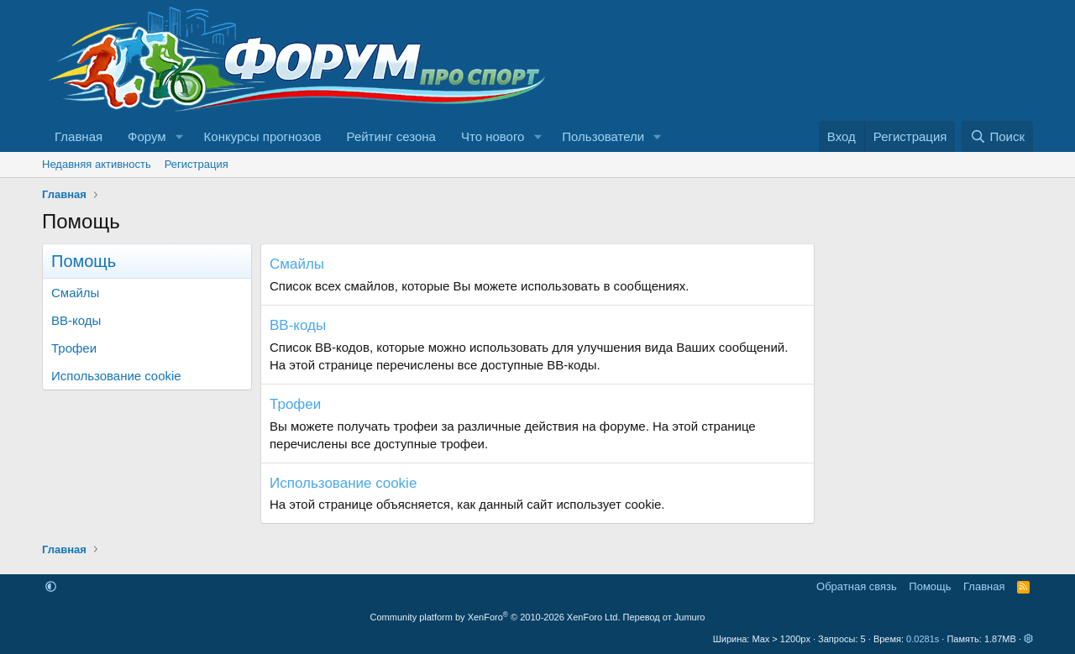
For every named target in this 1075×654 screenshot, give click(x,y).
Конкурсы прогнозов (263, 136)
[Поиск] (997, 136)
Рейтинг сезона (391, 136)
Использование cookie (116, 376)
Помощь (930, 586)
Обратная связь (856, 586)
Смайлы (75, 292)
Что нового (492, 136)
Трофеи (74, 348)
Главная (78, 136)
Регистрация (196, 164)
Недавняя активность (96, 164)
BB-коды (76, 320)
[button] (179, 136)
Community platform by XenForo (495, 617)
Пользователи (603, 136)
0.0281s (922, 639)
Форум (147, 136)
